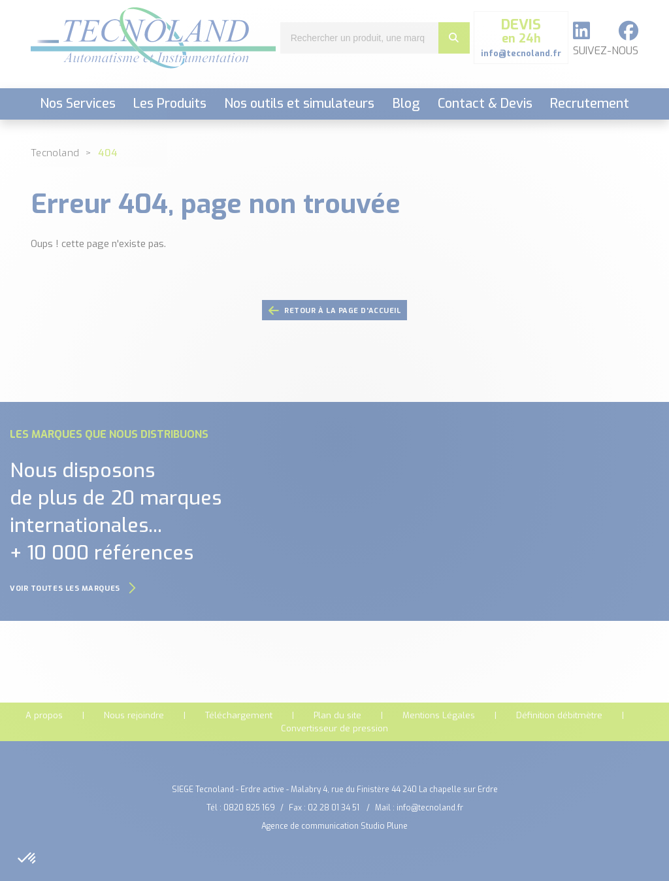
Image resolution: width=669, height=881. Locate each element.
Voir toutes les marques (73, 588)
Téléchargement (238, 715)
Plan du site (337, 715)
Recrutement (589, 103)
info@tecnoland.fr (430, 808)
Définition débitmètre (559, 715)
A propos (44, 715)
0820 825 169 (249, 808)
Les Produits (169, 103)
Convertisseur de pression (334, 728)
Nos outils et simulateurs (299, 103)
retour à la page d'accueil (335, 311)
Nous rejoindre (134, 715)
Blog (406, 103)
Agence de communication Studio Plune (334, 826)
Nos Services (78, 103)
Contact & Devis (485, 103)
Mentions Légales (438, 715)
